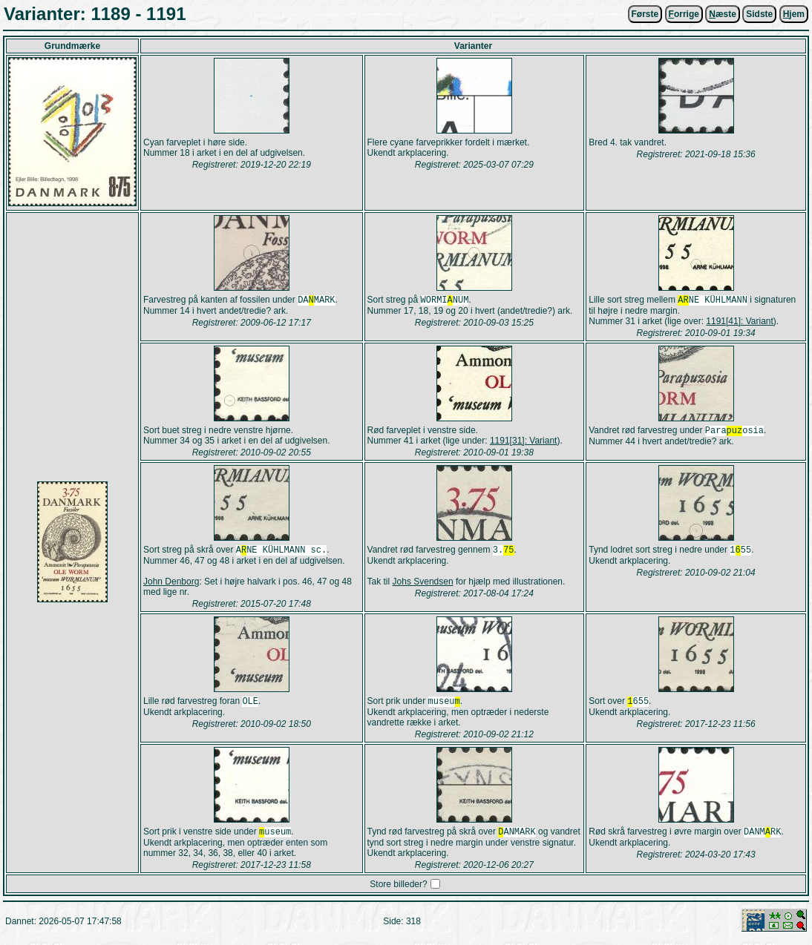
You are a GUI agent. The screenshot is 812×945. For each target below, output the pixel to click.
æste (722, 14)
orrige (684, 14)
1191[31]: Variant (523, 442)
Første (645, 14)
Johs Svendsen (423, 584)
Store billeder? (398, 890)
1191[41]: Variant (739, 322)
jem (794, 14)
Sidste (759, 14)
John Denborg (171, 584)
